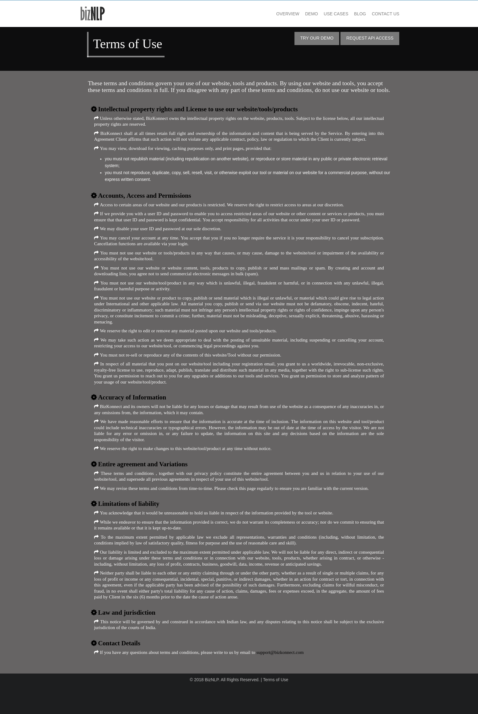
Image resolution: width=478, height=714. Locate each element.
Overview (277, 12)
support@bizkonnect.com (290, 680)
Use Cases (325, 12)
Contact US (375, 12)
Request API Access (359, 36)
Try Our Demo (306, 36)
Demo (301, 12)
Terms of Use (275, 707)
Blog (349, 12)
